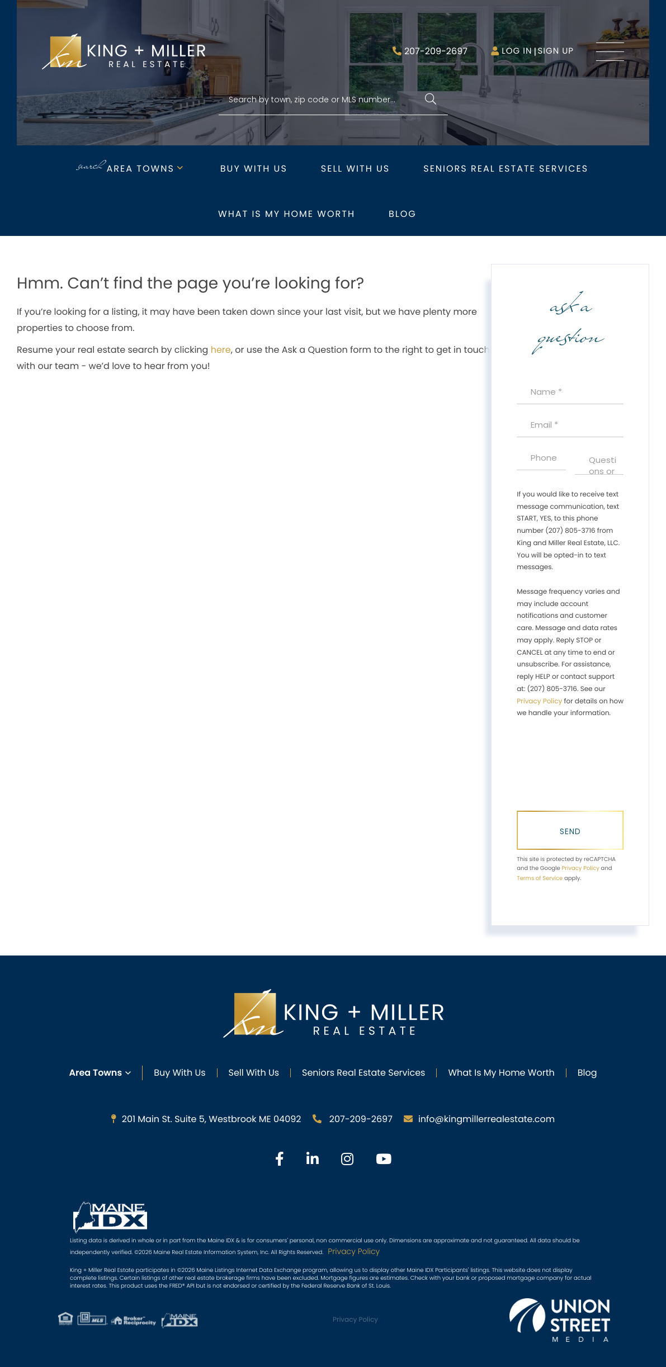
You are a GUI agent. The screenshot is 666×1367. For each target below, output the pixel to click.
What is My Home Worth (286, 213)
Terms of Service (540, 878)
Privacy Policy (539, 701)
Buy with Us (253, 168)
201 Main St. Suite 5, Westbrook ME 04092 (206, 1119)
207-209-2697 (435, 51)
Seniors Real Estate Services (505, 168)
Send (570, 831)
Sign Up (555, 51)
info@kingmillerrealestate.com (479, 1119)
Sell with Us (355, 168)
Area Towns (140, 168)
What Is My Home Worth (501, 1072)
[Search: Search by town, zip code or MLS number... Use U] (333, 99)
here (221, 349)
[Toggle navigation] (610, 51)
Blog (403, 213)
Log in (517, 51)
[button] (431, 99)
